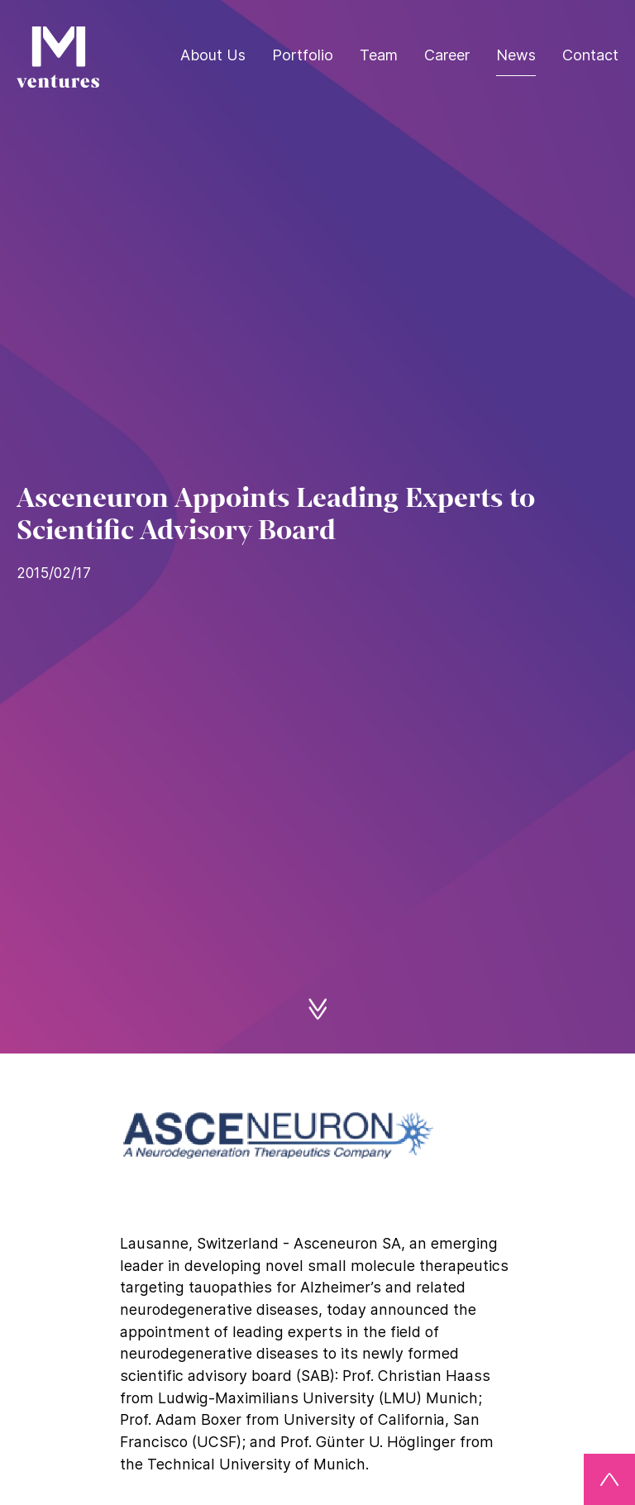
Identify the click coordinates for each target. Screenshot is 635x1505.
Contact (590, 55)
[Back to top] (609, 1479)
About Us (213, 55)
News (516, 55)
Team (379, 55)
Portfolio (302, 55)
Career (447, 55)
